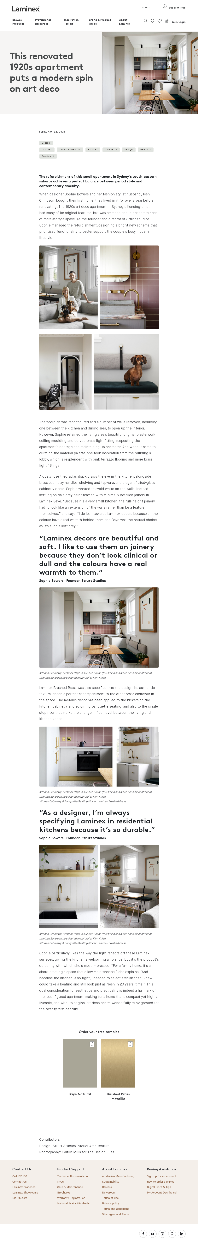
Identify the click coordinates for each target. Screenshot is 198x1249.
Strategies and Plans (115, 1214)
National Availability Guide (73, 1203)
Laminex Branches (24, 1187)
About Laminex (124, 21)
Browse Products (18, 21)
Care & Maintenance (70, 1187)
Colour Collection (70, 149)
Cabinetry (111, 149)
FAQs (60, 1181)
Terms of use (110, 1198)
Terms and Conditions (115, 1209)
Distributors (19, 1198)
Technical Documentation (73, 1176)
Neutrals (145, 149)
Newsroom (108, 1192)
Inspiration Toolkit (71, 21)
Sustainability (110, 1181)
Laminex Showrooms (25, 1192)
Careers (144, 7)
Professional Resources (43, 21)
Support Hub (174, 7)
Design (46, 143)
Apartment (48, 156)
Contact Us (19, 1181)
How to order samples (160, 1181)
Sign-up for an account (161, 1176)
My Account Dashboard (162, 1192)
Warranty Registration (71, 1198)
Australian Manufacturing (118, 1176)
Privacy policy (110, 1203)
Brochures (63, 1192)
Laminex (47, 149)
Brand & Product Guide (100, 21)
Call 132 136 (19, 1176)
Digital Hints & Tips (159, 1187)
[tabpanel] (99, 72)
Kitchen (92, 149)
